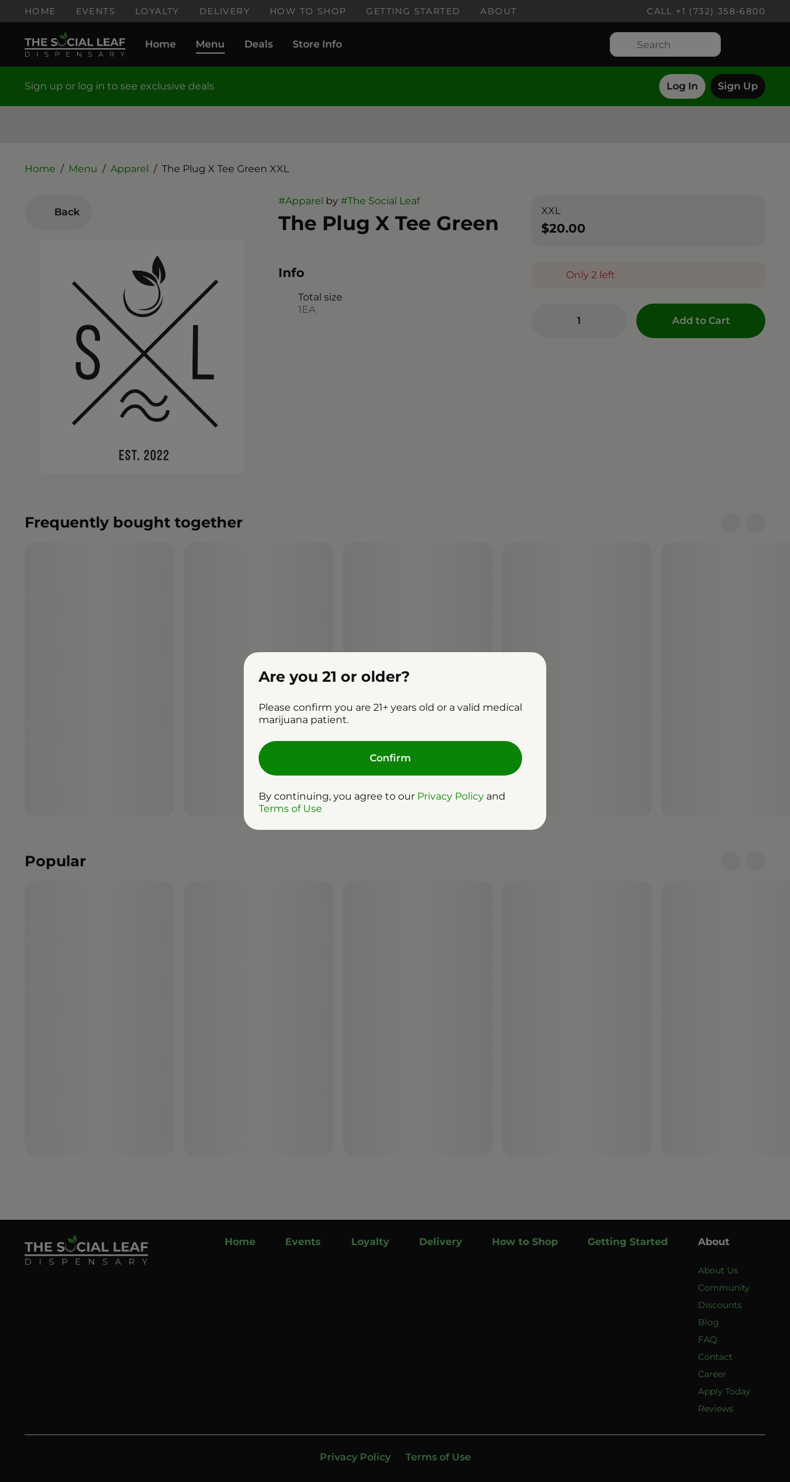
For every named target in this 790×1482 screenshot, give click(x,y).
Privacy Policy (450, 796)
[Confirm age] (390, 758)
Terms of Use (290, 808)
